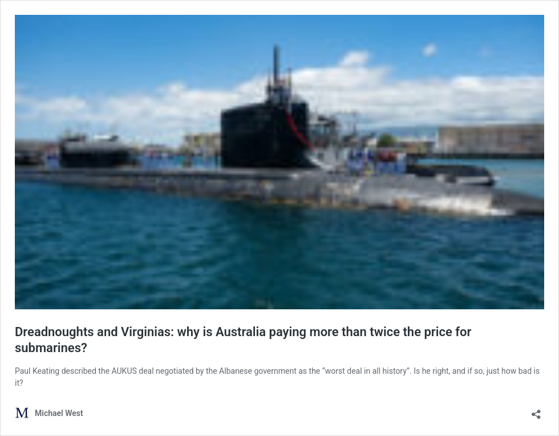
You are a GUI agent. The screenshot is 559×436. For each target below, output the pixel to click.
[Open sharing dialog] (536, 410)
